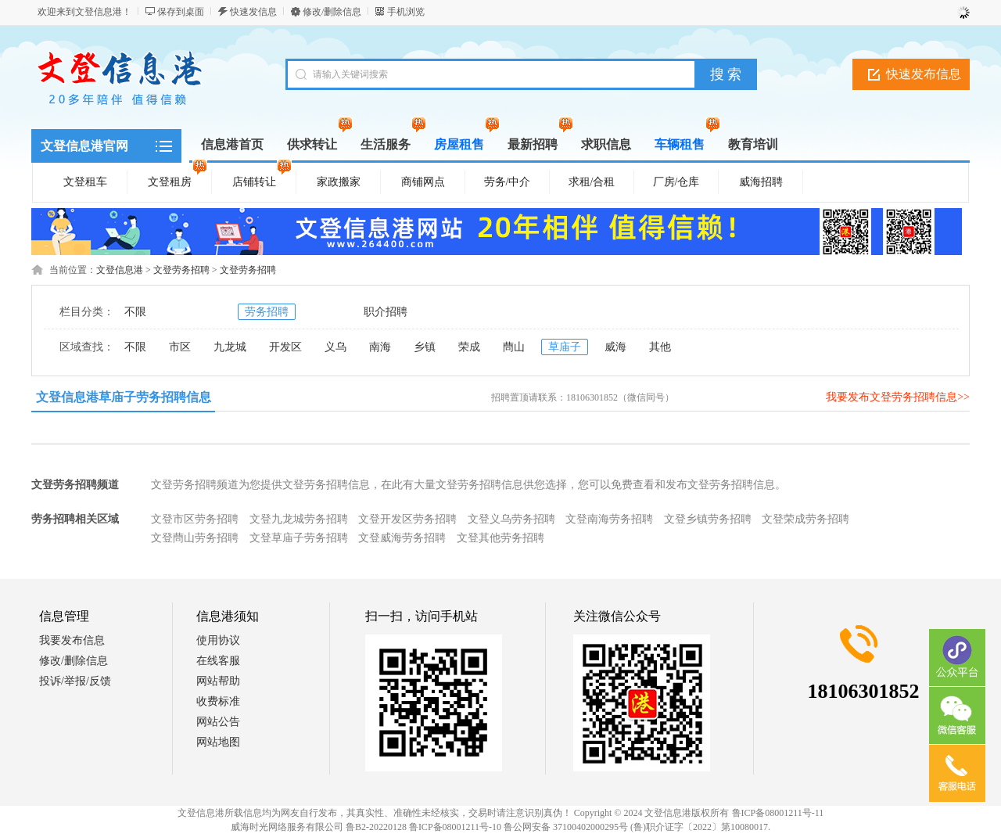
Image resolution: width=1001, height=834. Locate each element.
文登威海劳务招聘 (402, 538)
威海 (615, 347)
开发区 (285, 347)
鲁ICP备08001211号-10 (455, 826)
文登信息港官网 (84, 146)
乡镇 (425, 347)
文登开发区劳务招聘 (407, 519)
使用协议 (218, 640)
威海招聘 (761, 182)
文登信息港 (119, 269)
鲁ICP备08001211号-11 (778, 812)
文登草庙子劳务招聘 (298, 538)
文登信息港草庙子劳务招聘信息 (123, 397)
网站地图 (218, 742)
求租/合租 (592, 182)
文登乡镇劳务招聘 (708, 519)
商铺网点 (423, 182)
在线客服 (218, 661)
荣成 (469, 347)
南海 (380, 347)
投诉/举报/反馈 (75, 681)
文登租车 (85, 182)
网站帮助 (218, 681)
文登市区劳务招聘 (195, 519)
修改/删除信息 (332, 11)
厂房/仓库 (676, 182)
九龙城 (229, 347)
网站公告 (218, 722)
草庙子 (564, 347)
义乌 (335, 347)
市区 (180, 347)
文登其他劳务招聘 (500, 538)
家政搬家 (339, 182)
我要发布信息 (72, 640)
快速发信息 (253, 11)
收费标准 (218, 701)
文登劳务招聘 (181, 269)
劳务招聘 (267, 312)
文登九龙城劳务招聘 (298, 519)
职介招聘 (385, 312)
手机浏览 (406, 11)
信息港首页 (232, 144)
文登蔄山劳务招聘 (195, 538)
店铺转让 (262, 179)
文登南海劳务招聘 (609, 519)
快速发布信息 (923, 74)
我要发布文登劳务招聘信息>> (898, 397)
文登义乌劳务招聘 (511, 519)
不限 (135, 312)
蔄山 (514, 347)
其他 (660, 347)
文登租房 (177, 179)
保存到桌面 (180, 11)
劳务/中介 (507, 182)
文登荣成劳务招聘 (805, 519)
